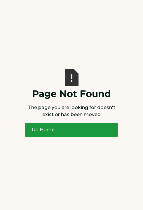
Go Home (43, 129)
